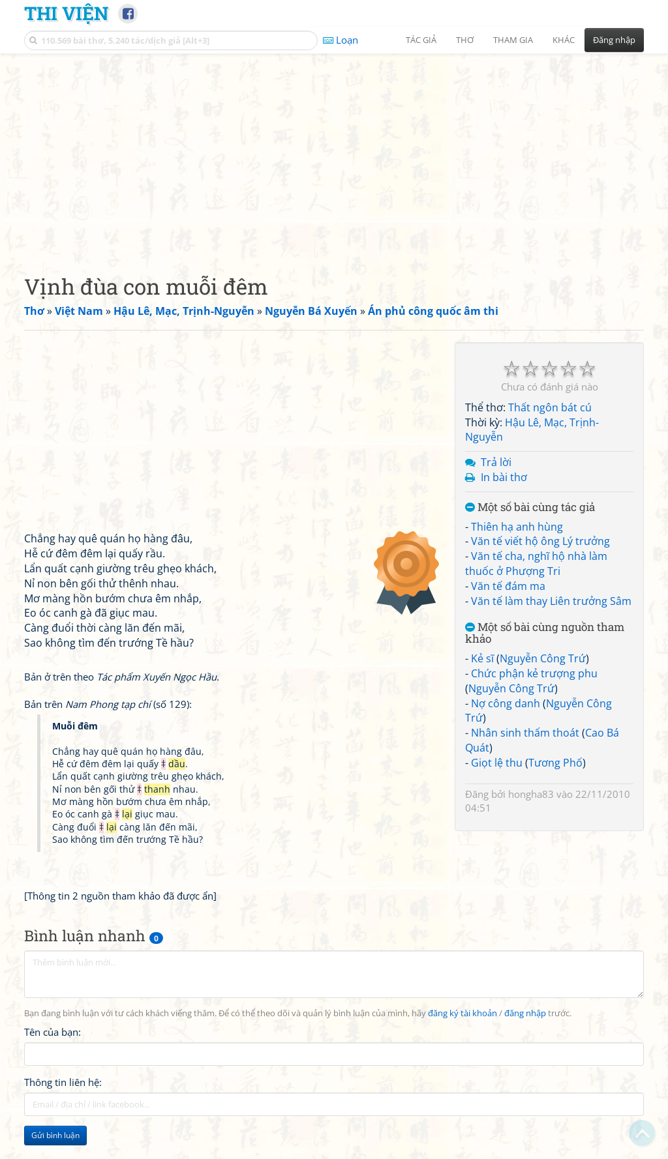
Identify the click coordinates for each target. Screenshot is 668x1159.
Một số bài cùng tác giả (530, 507)
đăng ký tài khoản (462, 1013)
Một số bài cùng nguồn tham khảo (544, 633)
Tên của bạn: (52, 1031)
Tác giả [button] (421, 40)
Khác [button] (564, 40)
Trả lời (496, 462)
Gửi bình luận (55, 1135)
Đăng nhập (614, 40)
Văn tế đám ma (508, 586)
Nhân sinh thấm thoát (525, 733)
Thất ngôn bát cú (550, 407)
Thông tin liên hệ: (63, 1082)
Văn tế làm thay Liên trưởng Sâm (551, 601)
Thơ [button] (465, 40)
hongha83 (531, 793)
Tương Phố (555, 763)
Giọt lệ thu (497, 763)
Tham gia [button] (513, 40)
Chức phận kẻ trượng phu (534, 673)
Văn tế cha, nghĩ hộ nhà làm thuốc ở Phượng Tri (536, 563)
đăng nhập (525, 1013)
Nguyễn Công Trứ (543, 658)
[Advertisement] (334, 153)
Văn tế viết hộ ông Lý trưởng (540, 541)
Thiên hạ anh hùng (517, 527)
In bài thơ (504, 477)
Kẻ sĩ (482, 658)
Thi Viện (66, 13)
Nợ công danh (505, 703)
